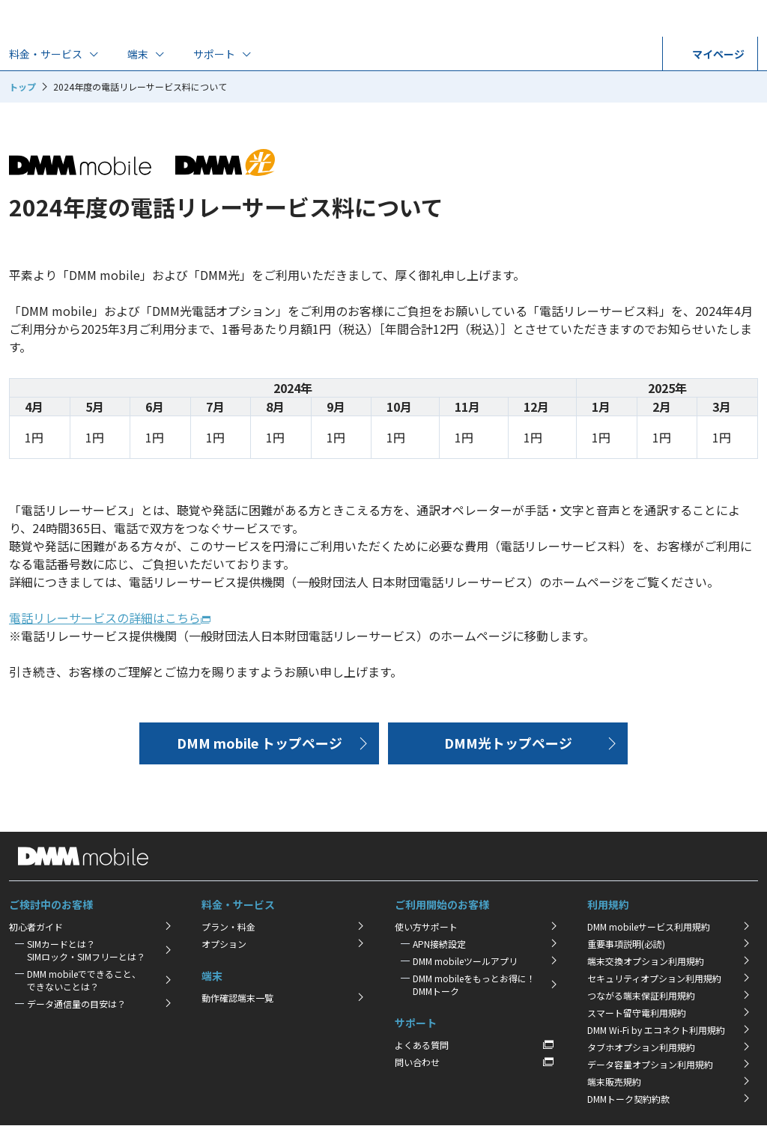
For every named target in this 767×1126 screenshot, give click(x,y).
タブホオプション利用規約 (641, 1047)
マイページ (710, 53)
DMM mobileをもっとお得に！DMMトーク (474, 984)
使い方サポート (426, 926)
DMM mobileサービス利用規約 (648, 926)
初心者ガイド (36, 926)
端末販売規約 (614, 1081)
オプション (223, 943)
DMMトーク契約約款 (628, 1098)
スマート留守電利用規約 (636, 1012)
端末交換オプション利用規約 (645, 961)
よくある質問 (422, 1044)
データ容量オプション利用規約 (650, 1064)
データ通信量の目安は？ (76, 1003)
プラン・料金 (228, 926)
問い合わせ (417, 1062)
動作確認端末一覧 (237, 997)
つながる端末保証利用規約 (641, 995)
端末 (137, 53)
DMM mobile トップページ (259, 742)
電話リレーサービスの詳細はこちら (105, 618)
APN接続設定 (439, 943)
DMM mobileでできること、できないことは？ (84, 980)
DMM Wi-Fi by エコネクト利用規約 (656, 1029)
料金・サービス (45, 53)
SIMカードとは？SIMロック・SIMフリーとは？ (86, 950)
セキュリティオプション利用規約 (654, 978)
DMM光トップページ (508, 742)
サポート (214, 53)
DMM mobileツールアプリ (465, 961)
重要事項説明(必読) (626, 943)
